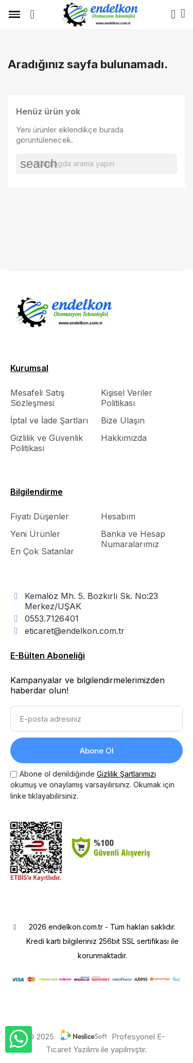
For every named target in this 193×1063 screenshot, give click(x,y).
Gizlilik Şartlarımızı (126, 773)
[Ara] (96, 163)
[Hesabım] (173, 14)
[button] (32, 14)
